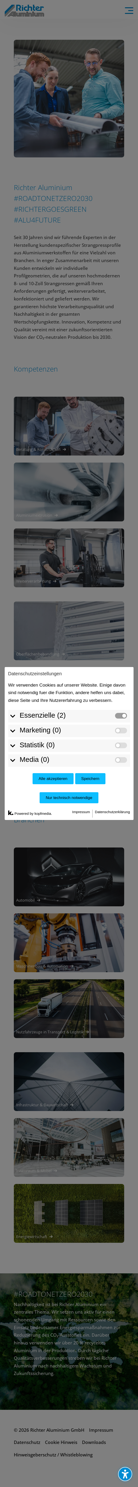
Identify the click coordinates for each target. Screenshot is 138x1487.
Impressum (81, 812)
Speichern (90, 778)
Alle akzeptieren (53, 778)
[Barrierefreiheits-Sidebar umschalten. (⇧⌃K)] (125, 1474)
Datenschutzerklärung (112, 812)
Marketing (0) (40, 730)
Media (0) (34, 759)
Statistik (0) (37, 745)
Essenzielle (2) (43, 715)
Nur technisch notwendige (69, 797)
